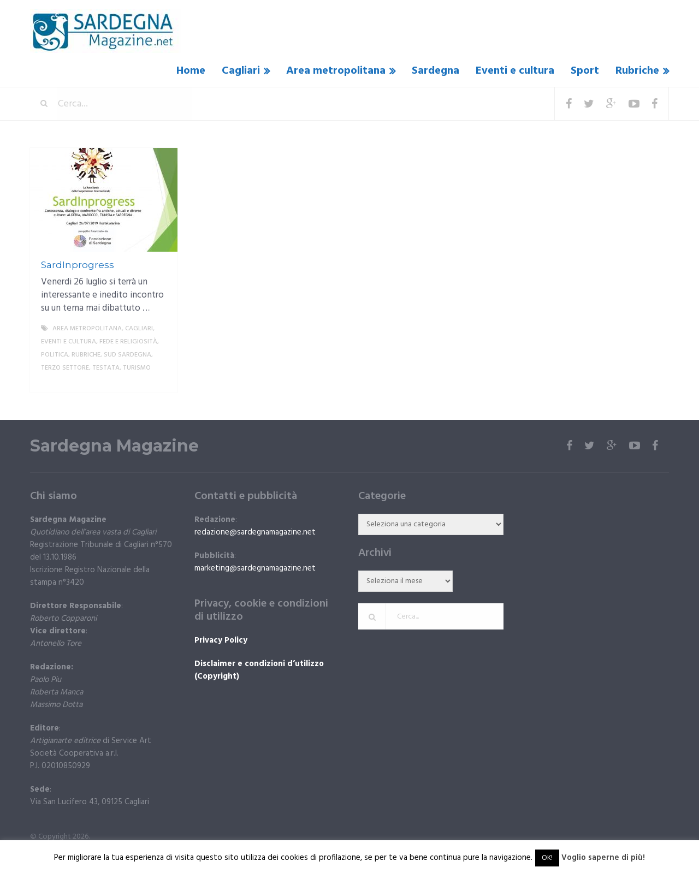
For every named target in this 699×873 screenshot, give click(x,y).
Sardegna (435, 71)
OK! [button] (547, 858)
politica (54, 354)
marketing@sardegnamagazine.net (255, 568)
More (160, 381)
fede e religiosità (128, 341)
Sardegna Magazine (114, 446)
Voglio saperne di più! (603, 857)
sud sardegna (127, 354)
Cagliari (241, 71)
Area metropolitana (336, 71)
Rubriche (637, 71)
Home (190, 71)
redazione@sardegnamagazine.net (255, 532)
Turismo (137, 368)
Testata (106, 368)
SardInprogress (77, 264)
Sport (585, 71)
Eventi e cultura (515, 71)
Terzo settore (65, 368)
